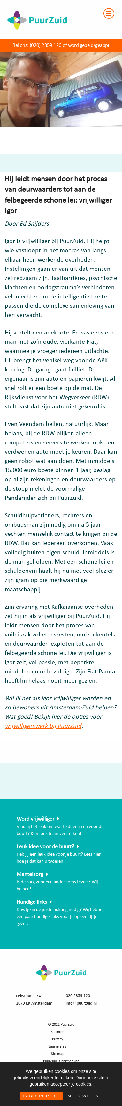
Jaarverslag (57, 1047)
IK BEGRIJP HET (41, 1096)
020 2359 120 (78, 996)
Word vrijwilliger (35, 819)
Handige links (32, 902)
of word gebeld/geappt (86, 45)
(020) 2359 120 (46, 45)
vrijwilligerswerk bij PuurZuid (43, 726)
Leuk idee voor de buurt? (45, 847)
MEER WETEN (83, 1096)
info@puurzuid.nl (81, 1003)
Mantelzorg (30, 875)
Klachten (57, 1032)
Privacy (57, 1039)
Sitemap (57, 1054)
